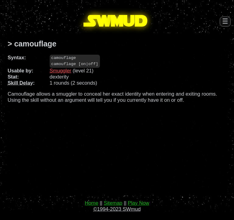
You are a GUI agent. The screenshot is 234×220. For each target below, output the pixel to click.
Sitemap (113, 203)
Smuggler (60, 71)
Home (91, 203)
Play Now (138, 203)
